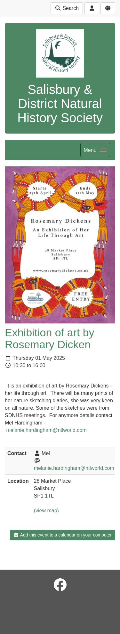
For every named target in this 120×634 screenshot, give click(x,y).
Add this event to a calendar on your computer (62, 534)
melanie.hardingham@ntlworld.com (46, 430)
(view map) (46, 510)
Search (67, 8)
